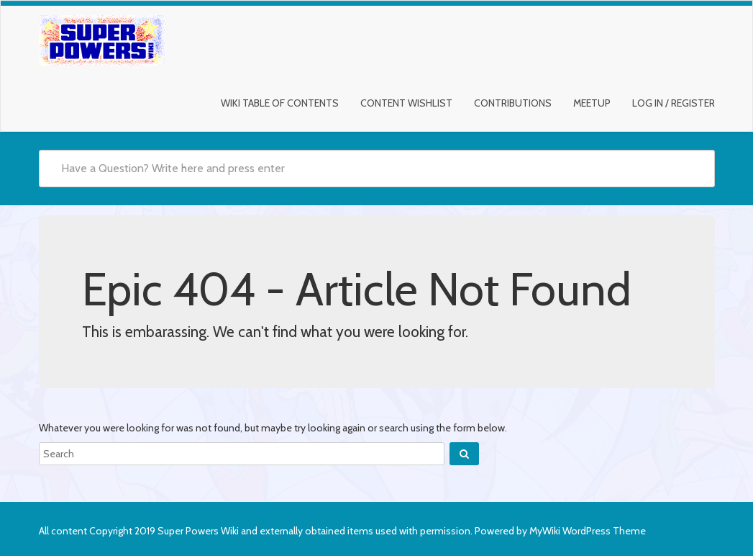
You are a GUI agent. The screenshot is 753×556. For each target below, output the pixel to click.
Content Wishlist (406, 103)
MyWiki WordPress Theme (587, 530)
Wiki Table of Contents (280, 103)
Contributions (513, 103)
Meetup (592, 103)
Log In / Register (673, 103)
